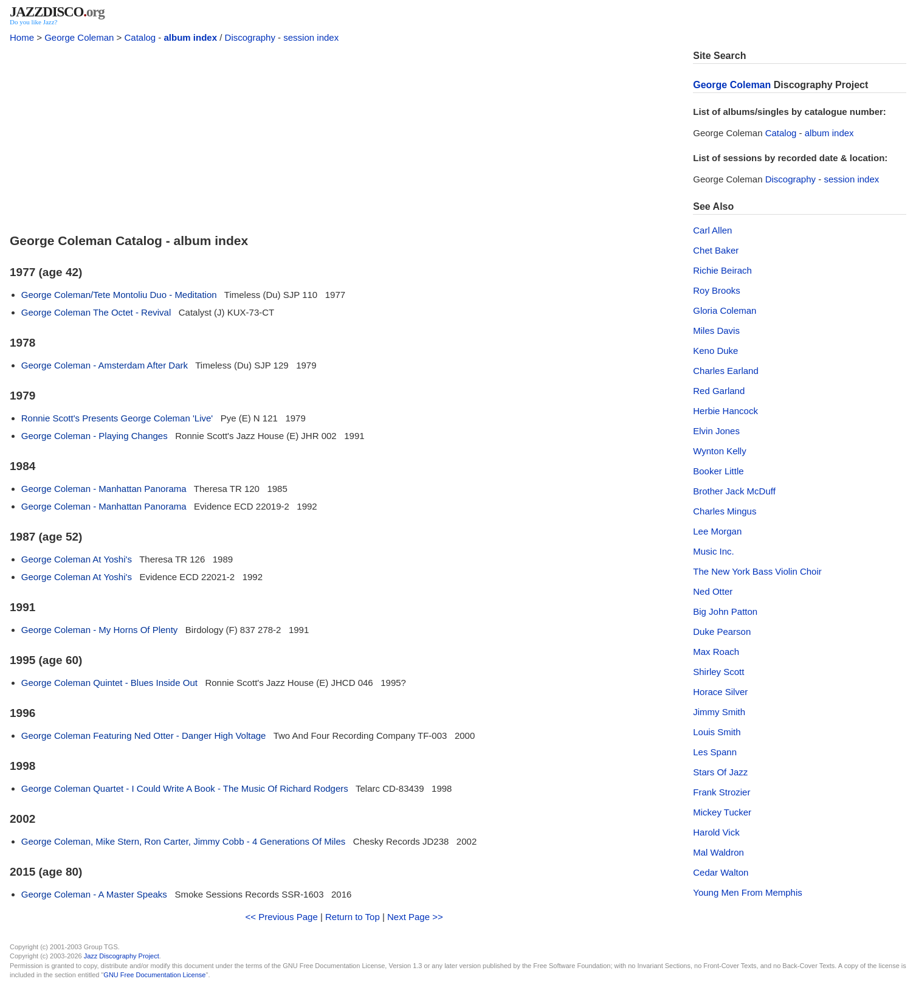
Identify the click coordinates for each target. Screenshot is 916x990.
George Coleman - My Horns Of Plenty (99, 630)
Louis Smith (716, 732)
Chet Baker (716, 250)
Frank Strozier (721, 792)
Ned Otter (712, 591)
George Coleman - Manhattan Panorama (104, 488)
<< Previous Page (282, 917)
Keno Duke (715, 350)
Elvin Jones (716, 431)
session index (311, 37)
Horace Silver (720, 692)
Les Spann (715, 752)
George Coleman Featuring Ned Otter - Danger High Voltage (143, 735)
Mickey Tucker (722, 812)
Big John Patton (725, 611)
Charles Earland (726, 370)
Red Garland (719, 391)
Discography (250, 37)
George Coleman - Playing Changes (94, 436)
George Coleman (79, 37)
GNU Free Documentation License (154, 974)
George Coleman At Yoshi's (76, 559)
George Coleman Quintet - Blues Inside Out (109, 682)
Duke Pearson (722, 631)
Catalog (140, 37)
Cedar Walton (720, 872)
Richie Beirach (722, 270)
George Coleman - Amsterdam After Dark (104, 365)
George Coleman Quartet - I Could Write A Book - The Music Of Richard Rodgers (184, 788)
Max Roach (716, 651)
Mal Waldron (718, 852)
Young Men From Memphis (747, 892)
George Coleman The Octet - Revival (96, 312)
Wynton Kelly (719, 451)
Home (22, 37)
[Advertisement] (344, 135)
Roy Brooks (716, 290)
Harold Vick (716, 832)
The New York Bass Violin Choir (757, 571)
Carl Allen (712, 230)
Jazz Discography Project (121, 956)
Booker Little (718, 471)
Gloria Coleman (724, 310)
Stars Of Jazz (720, 772)
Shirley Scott (718, 671)
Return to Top (352, 917)
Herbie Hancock (725, 411)
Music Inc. (713, 551)
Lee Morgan (717, 531)
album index (191, 37)
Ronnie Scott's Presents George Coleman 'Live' (117, 418)
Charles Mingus (724, 511)
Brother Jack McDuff (734, 491)
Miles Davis (716, 330)
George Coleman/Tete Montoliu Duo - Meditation (119, 294)
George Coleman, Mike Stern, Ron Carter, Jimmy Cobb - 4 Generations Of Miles (183, 841)
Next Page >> (415, 917)
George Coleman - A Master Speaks (94, 894)
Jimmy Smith (719, 712)
